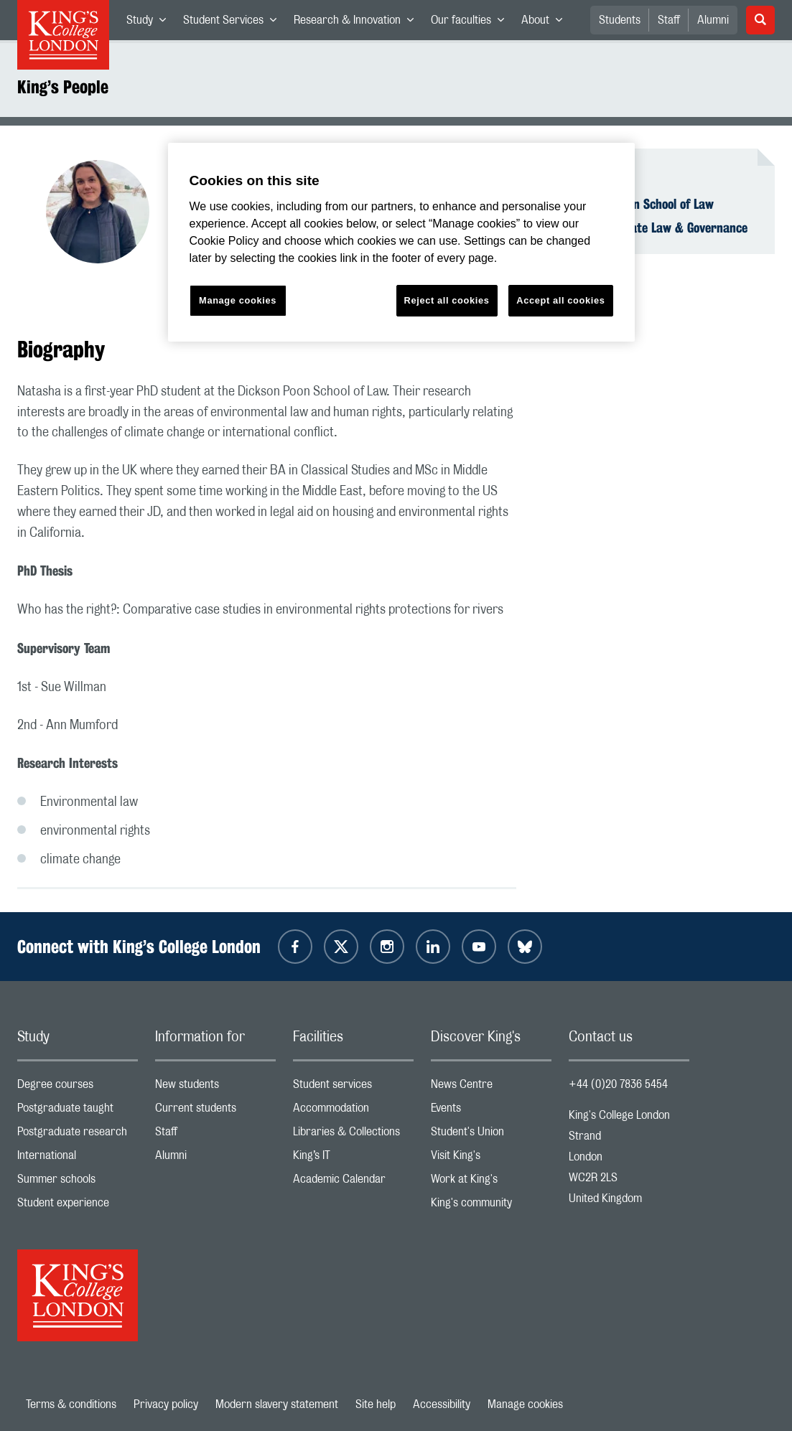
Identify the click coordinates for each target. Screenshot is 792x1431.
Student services (353, 1088)
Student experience (77, 1206)
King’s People (62, 87)
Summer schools (77, 1182)
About (546, 23)
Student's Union (491, 1135)
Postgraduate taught (77, 1111)
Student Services (234, 23)
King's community (491, 1206)
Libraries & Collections (353, 1135)
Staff (669, 20)
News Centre (491, 1088)
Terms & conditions (71, 1404)
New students (215, 1088)
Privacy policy (166, 1404)
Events (491, 1111)
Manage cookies (525, 1404)
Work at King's (491, 1182)
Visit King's (491, 1159)
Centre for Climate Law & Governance (649, 227)
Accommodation (353, 1111)
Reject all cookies (447, 300)
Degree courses (77, 1088)
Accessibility (441, 1404)
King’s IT (353, 1159)
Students (619, 20)
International (77, 1159)
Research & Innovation (358, 23)
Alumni (713, 20)
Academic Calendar (353, 1182)
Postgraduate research (77, 1135)
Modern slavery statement (276, 1404)
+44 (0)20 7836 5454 (618, 1084)
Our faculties (472, 23)
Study (150, 23)
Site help (375, 1404)
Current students (215, 1111)
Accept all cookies (560, 300)
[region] (401, 242)
